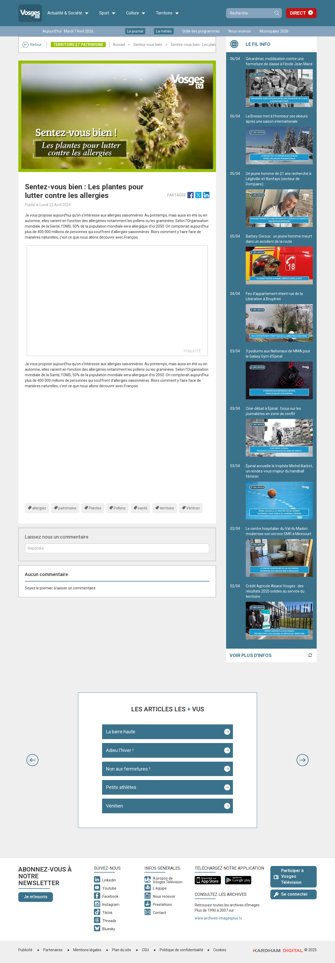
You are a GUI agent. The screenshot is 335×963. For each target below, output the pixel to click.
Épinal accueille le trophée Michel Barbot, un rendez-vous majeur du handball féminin (279, 491)
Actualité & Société (68, 13)
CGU (145, 950)
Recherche (277, 13)
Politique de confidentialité (181, 950)
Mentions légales (87, 950)
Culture (136, 13)
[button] (32, 760)
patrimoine (67, 508)
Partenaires (53, 950)
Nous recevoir (239, 31)
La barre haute (120, 731)
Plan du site (121, 950)
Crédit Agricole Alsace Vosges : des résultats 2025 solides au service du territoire (279, 611)
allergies (39, 508)
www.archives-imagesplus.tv (218, 918)
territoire (167, 508)
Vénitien (114, 806)
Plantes (95, 508)
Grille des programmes (201, 31)
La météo (164, 31)
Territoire (167, 13)
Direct (298, 13)
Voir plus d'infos (251, 655)
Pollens (120, 508)
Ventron (193, 508)
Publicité (25, 950)
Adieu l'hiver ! (119, 750)
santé (142, 508)
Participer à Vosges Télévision (289, 876)
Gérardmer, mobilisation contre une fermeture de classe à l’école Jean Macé (279, 82)
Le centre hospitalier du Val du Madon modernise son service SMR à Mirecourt (279, 551)
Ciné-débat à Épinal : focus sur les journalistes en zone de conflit (279, 431)
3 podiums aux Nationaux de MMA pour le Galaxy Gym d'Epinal (279, 374)
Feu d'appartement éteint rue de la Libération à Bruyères (279, 317)
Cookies (219, 950)
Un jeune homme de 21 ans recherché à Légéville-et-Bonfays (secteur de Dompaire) (279, 199)
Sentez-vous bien (147, 44)
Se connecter (291, 894)
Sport (107, 13)
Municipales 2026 (274, 31)
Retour (32, 44)
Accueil (119, 44)
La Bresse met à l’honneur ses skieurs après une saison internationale (279, 139)
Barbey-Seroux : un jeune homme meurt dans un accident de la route (279, 259)
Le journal (135, 31)
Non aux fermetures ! (128, 769)
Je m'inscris (35, 896)
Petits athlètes (121, 787)
